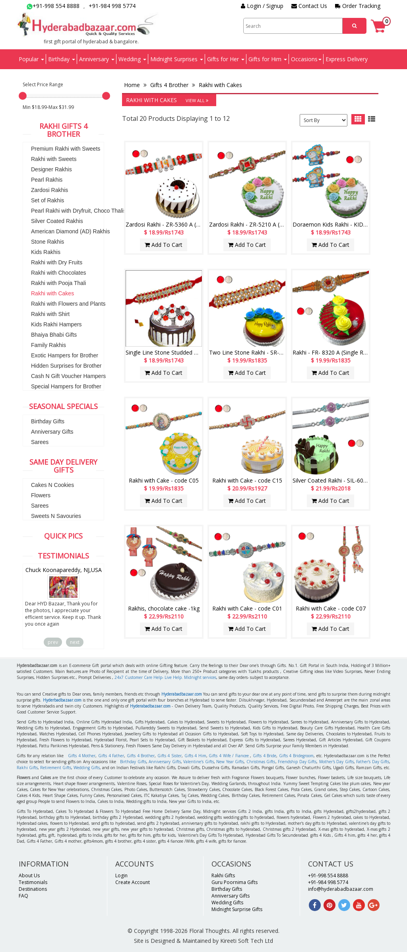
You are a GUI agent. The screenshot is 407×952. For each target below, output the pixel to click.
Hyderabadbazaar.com (181, 694)
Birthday (61, 59)
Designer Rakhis (51, 169)
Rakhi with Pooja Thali (58, 283)
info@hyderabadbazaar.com (340, 889)
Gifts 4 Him (195, 755)
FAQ (23, 895)
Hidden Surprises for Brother (66, 366)
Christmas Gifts (260, 761)
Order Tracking (357, 6)
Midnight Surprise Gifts (236, 909)
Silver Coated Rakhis (57, 221)
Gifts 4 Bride (264, 755)
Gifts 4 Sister (169, 755)
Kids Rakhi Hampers (56, 324)
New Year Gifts (230, 761)
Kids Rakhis (45, 252)
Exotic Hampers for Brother (64, 355)
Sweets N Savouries (56, 516)
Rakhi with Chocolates (58, 273)
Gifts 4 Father (111, 755)
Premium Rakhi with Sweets (65, 148)
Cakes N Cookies (52, 485)
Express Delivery (347, 59)
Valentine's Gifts (198, 761)
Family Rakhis (48, 345)
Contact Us (309, 6)
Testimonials (33, 882)
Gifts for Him (267, 59)
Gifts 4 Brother (169, 85)
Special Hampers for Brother (66, 386)
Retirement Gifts (55, 767)
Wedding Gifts (87, 767)
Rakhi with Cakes (52, 293)
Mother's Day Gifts (336, 761)
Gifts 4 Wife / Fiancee (228, 755)
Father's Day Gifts (372, 761)
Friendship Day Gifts (297, 761)
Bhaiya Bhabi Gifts (54, 335)
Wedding (132, 59)
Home (132, 85)
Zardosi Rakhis (49, 190)
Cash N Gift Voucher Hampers (68, 376)
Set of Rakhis (47, 200)
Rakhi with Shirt (50, 314)
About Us (29, 875)
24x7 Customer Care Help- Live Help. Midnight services (165, 677)
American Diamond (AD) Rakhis (70, 231)
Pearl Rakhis (46, 179)
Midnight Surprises (176, 59)
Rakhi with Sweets (53, 159)
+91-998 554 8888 (53, 6)
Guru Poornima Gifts (234, 882)
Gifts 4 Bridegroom (296, 755)
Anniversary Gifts (52, 431)
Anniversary (96, 59)
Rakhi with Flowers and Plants (68, 304)
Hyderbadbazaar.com (62, 700)
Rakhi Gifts (27, 767)
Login (121, 875)
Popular (31, 59)
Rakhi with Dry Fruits (56, 262)
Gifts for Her (225, 59)
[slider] (23, 96)
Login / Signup (262, 6)
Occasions (306, 59)
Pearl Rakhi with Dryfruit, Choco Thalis (78, 210)
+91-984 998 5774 (112, 6)
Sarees (39, 442)
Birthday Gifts (47, 421)
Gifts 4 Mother (81, 755)
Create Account (132, 882)
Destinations (33, 889)
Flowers (40, 495)
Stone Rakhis (47, 241)
